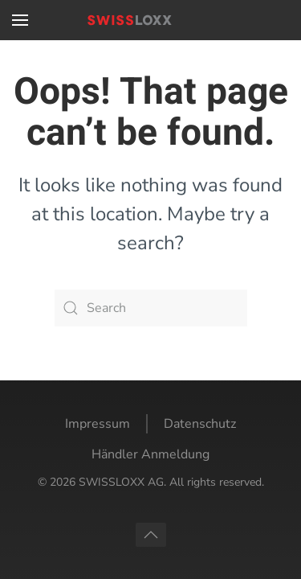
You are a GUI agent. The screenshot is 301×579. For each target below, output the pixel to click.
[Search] (151, 308)
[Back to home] (151, 20)
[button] (20, 20)
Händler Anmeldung (150, 454)
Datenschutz (200, 424)
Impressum (97, 424)
